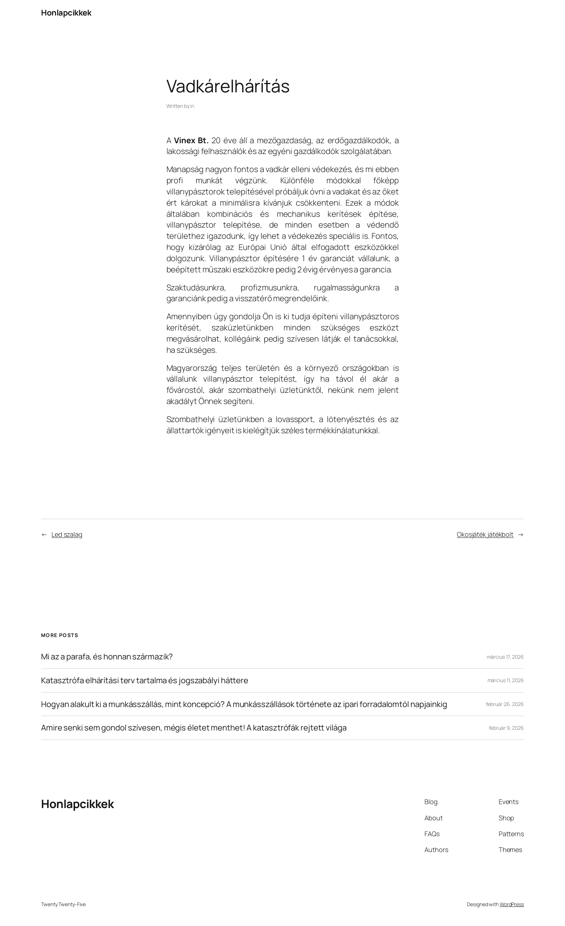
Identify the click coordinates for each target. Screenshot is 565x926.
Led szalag (67, 534)
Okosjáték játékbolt (485, 534)
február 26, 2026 (505, 704)
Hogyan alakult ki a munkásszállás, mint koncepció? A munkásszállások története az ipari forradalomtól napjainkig (244, 704)
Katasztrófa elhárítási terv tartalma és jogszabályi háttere (144, 680)
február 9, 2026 (506, 727)
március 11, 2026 (506, 680)
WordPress (512, 904)
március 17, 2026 (505, 656)
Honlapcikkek (66, 12)
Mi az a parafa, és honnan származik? (107, 656)
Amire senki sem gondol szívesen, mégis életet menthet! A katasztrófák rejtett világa (194, 727)
